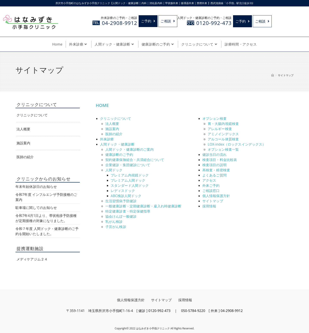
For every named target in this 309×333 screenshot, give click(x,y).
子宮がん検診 (115, 226)
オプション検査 (214, 118)
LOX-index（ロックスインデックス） (237, 144)
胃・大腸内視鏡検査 (223, 123)
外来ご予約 (211, 185)
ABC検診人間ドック (126, 195)
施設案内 (112, 128)
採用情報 (209, 206)
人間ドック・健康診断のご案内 (129, 149)
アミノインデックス (223, 134)
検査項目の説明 (214, 165)
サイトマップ (212, 201)
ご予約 (148, 21)
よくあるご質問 (214, 175)
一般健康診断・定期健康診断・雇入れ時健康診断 (143, 206)
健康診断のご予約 (119, 154)
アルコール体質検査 (223, 139)
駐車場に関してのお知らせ (36, 207)
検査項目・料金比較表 (219, 159)
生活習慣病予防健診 (120, 201)
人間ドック (114, 170)
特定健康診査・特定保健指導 (127, 211)
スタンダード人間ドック (130, 185)
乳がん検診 (114, 221)
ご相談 (168, 21)
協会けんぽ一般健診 (120, 216)
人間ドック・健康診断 (117, 144)
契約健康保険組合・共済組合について (134, 159)
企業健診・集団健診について (127, 165)
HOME (102, 105)
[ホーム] (272, 75)
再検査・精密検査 (216, 170)
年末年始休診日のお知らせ (36, 186)
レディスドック (123, 190)
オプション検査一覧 (223, 149)
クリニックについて (115, 118)
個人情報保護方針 (216, 195)
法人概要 (112, 123)
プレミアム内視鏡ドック (130, 175)
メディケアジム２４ (32, 259)
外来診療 (107, 139)
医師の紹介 (114, 134)
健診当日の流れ (214, 154)
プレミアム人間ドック (128, 180)
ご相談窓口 (211, 190)
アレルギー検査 (220, 128)
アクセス (209, 180)
